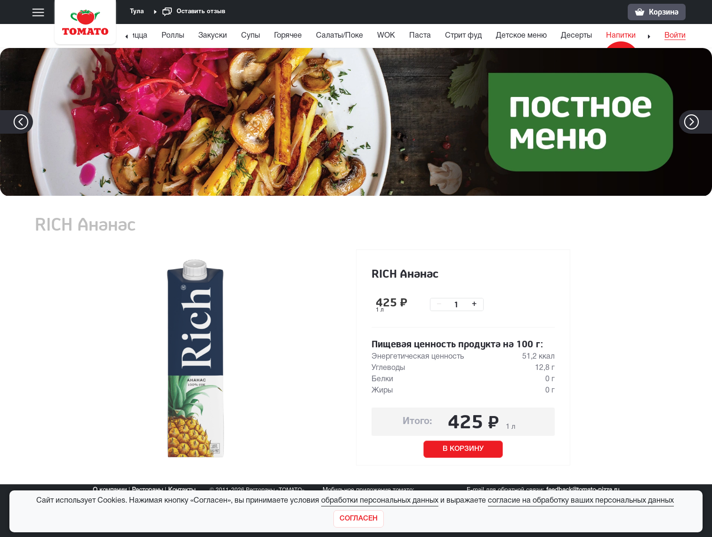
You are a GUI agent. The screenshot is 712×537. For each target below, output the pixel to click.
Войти (675, 35)
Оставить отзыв (193, 12)
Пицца (136, 35)
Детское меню (521, 35)
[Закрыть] (358, 519)
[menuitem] (137, 38)
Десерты (576, 35)
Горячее (288, 35)
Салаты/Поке (339, 35)
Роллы (173, 35)
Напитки (621, 35)
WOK (386, 35)
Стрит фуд (463, 35)
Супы (250, 35)
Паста (420, 35)
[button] (705, 122)
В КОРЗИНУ (463, 449)
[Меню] (38, 12)
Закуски (212, 35)
